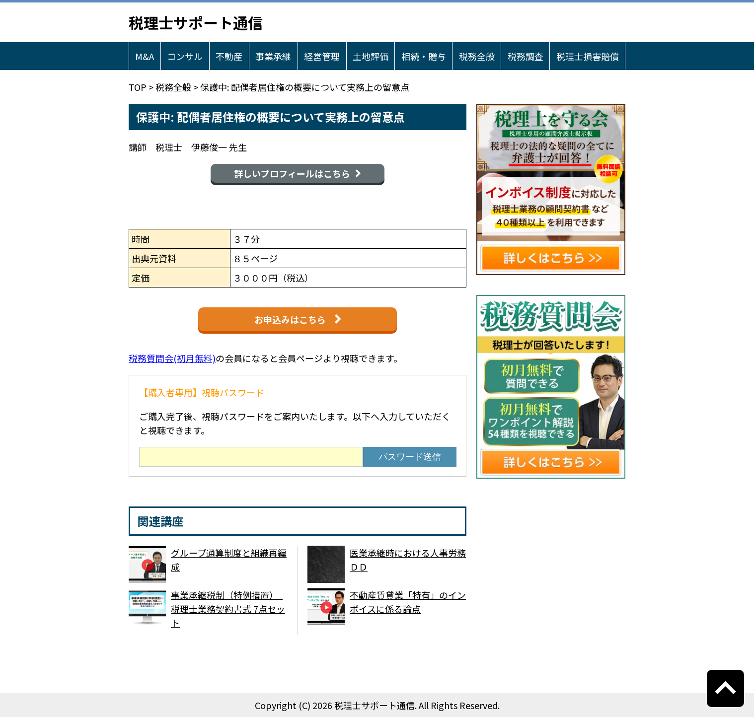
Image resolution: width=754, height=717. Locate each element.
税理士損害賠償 (587, 56)
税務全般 (477, 56)
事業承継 (273, 56)
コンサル (185, 56)
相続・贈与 (423, 56)
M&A (144, 56)
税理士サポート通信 (196, 22)
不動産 (229, 56)
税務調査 (525, 56)
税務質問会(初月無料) (172, 358)
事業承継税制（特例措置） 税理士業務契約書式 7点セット (228, 608)
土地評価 (370, 56)
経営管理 (322, 56)
